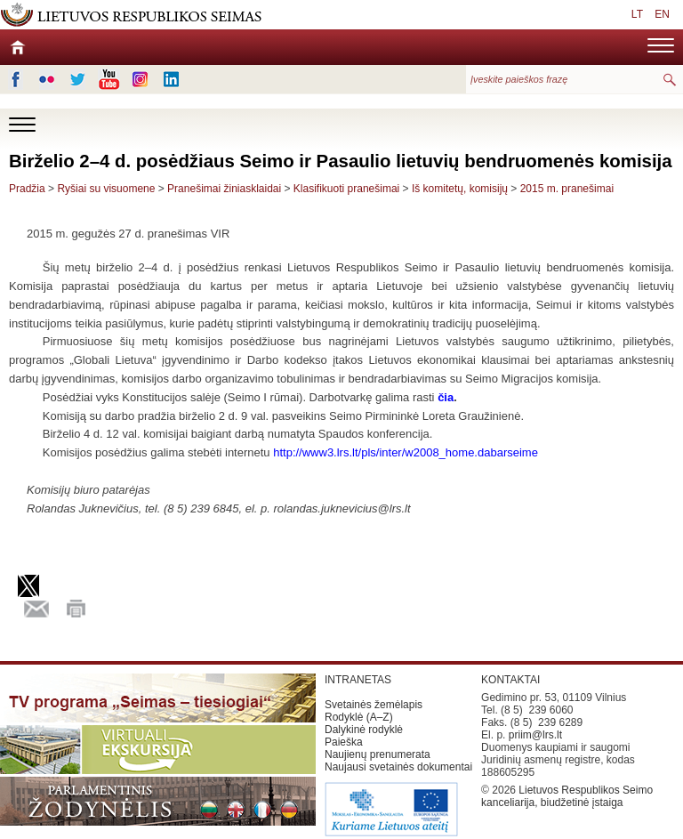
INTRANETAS (358, 680)
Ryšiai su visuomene (106, 188)
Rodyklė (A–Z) (359, 717)
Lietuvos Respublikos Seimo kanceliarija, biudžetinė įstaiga (567, 796)
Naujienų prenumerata (377, 754)
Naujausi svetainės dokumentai (398, 767)
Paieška (344, 742)
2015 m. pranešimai (567, 188)
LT (637, 14)
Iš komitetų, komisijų (460, 188)
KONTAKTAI (510, 680)
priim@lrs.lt (535, 735)
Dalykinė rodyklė (364, 729)
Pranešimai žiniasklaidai (224, 188)
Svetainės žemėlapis (373, 704)
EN (662, 14)
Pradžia (27, 188)
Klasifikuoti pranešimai (346, 188)
